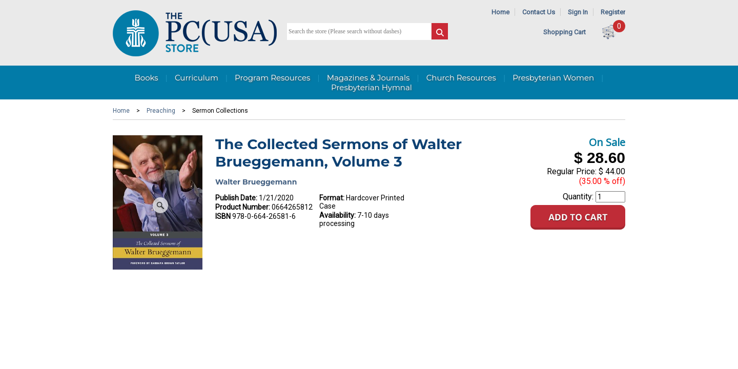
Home (500, 12)
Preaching (161, 110)
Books (146, 78)
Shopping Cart (564, 32)
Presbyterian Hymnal (371, 87)
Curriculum (196, 78)
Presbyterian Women (553, 78)
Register (613, 12)
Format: (331, 198)
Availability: (337, 215)
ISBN (223, 216)
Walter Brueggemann (256, 182)
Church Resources (461, 78)
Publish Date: (236, 198)
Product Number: (242, 207)
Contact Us (538, 12)
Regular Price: (572, 171)
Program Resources (272, 78)
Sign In (578, 12)
